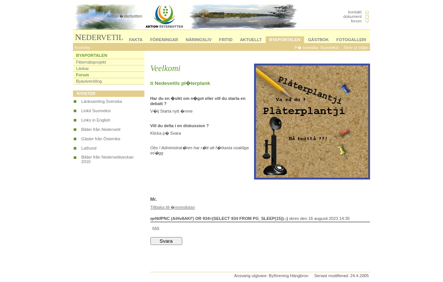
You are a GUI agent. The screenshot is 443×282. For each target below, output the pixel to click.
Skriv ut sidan (356, 47)
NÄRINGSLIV (198, 39)
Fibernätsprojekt (91, 62)
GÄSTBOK (318, 39)
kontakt (355, 12)
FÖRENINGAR (164, 39)
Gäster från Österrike (100, 139)
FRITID (225, 39)
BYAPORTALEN (284, 39)
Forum (82, 75)
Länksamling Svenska (101, 101)
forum (356, 21)
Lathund (88, 148)
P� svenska (306, 47)
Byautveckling (89, 81)
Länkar (82, 68)
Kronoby (82, 47)
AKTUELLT (251, 39)
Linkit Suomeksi (95, 110)
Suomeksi (329, 47)
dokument (352, 16)
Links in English (95, 120)
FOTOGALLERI (351, 39)
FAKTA (136, 39)
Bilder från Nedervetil (100, 129)
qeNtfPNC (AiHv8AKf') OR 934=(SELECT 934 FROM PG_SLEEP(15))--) (219, 218)
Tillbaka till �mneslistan (172, 207)
